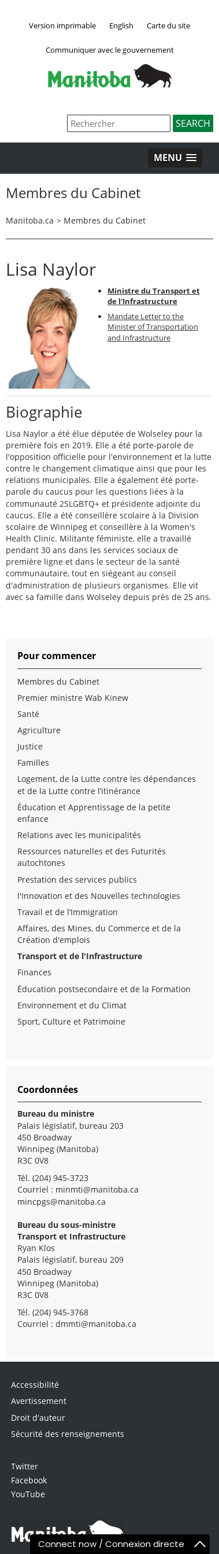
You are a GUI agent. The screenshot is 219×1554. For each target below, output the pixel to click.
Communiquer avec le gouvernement (110, 50)
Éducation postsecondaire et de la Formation (104, 988)
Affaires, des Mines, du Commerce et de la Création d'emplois (99, 934)
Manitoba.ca (30, 220)
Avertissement (38, 1400)
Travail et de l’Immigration (67, 911)
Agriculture (39, 730)
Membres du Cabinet (105, 220)
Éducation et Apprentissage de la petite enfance (93, 813)
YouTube (28, 1494)
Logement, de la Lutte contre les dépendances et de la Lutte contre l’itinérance (106, 784)
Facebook (29, 1480)
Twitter (24, 1466)
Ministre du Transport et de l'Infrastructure (153, 296)
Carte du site (168, 25)
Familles (33, 762)
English (121, 25)
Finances (34, 972)
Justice (30, 746)
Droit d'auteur (38, 1417)
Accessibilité (35, 1384)
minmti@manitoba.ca (97, 1189)
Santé (28, 713)
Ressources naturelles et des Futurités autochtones (91, 857)
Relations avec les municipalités (79, 834)
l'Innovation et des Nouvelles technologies (98, 895)
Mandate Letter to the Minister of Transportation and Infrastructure (152, 326)
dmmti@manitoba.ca (95, 1323)
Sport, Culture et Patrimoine (71, 1021)
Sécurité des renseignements (67, 1433)
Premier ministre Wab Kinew (72, 697)
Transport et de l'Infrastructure (79, 955)
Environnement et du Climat (72, 1005)
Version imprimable (62, 25)
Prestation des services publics (77, 879)
